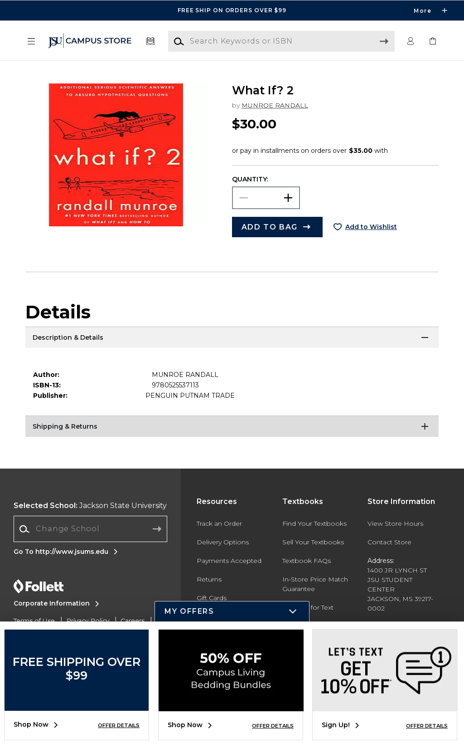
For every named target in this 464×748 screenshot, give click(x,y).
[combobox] (90, 529)
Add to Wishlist (371, 227)
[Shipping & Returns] (232, 427)
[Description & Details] (232, 338)
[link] (433, 41)
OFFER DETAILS (119, 725)
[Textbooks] (151, 41)
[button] (31, 41)
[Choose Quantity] (266, 198)
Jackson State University (90, 505)
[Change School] (90, 529)
